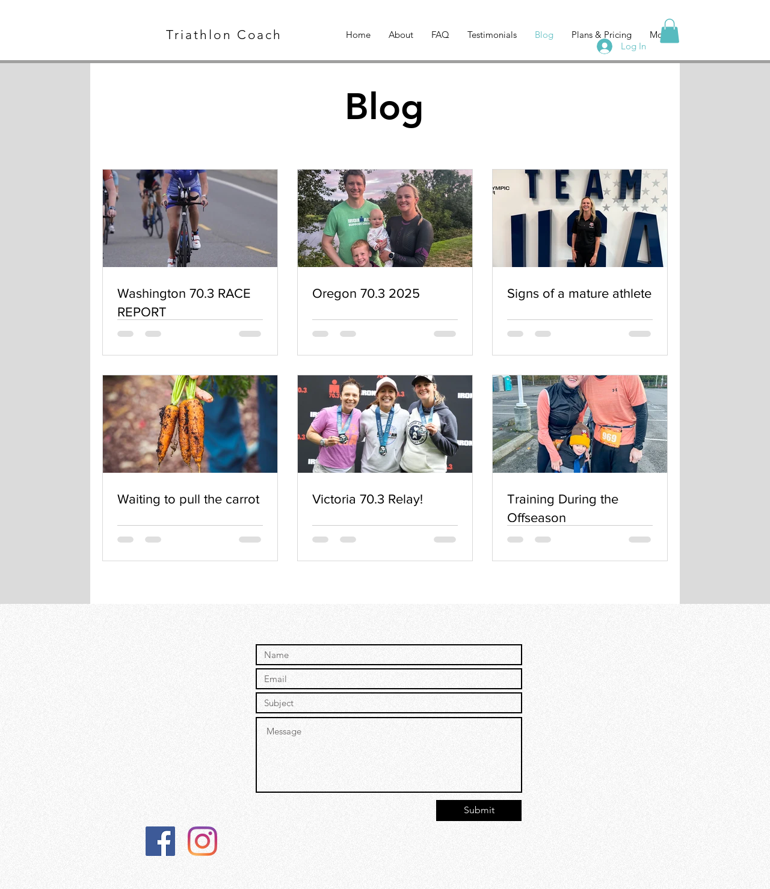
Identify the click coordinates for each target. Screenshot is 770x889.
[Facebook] (160, 841)
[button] (669, 31)
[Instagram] (202, 841)
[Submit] (479, 810)
